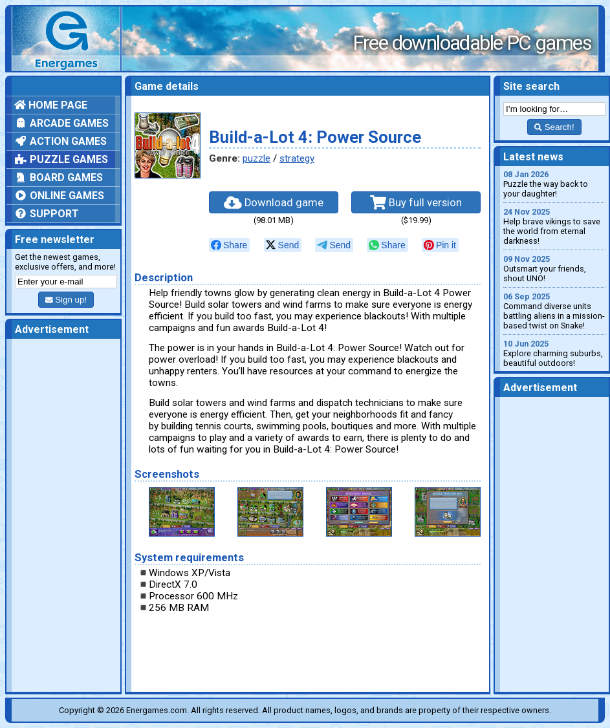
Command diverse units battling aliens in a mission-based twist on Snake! (554, 311)
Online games (59, 195)
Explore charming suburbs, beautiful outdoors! (554, 353)
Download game (273, 202)
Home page (50, 105)
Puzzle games (61, 159)
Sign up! (66, 300)
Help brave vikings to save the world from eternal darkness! (554, 226)
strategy (296, 158)
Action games (60, 141)
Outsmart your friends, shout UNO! (554, 268)
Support (46, 214)
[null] (229, 245)
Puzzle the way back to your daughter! (554, 183)
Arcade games (61, 123)
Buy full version (416, 202)
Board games (58, 177)
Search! (554, 127)
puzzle (256, 158)
